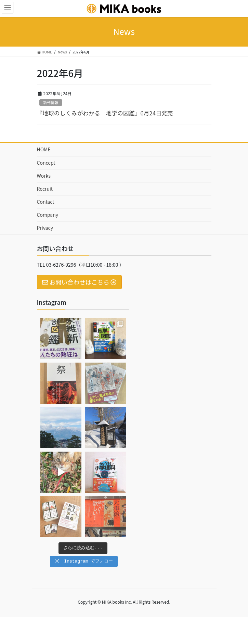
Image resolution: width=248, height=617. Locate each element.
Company (47, 214)
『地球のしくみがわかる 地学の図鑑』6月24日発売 (105, 113)
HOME (44, 149)
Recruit (45, 188)
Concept (46, 162)
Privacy (45, 227)
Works (44, 175)
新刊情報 (50, 102)
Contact (45, 201)
